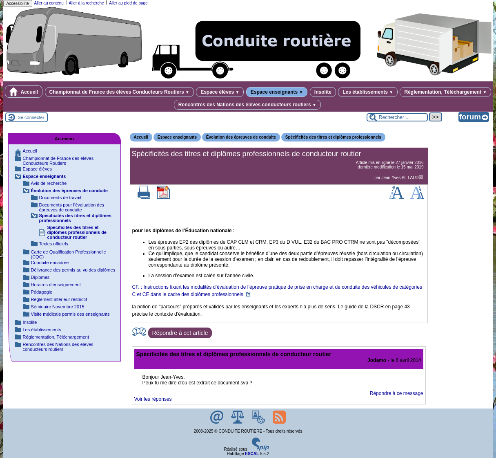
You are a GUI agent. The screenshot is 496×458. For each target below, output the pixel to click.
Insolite (322, 92)
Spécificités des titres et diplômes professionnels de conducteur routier (77, 232)
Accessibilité (18, 3)
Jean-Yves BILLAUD (399, 177)
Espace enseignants (277, 92)
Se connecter (31, 117)
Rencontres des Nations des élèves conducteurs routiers (247, 105)
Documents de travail (60, 197)
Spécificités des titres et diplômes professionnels (333, 137)
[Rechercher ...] (397, 117)
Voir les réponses (153, 399)
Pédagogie (42, 292)
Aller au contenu (49, 3)
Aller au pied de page (128, 3)
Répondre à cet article (180, 333)
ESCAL (252, 453)
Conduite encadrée (50, 262)
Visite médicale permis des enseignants (70, 314)
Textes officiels (53, 243)
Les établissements (368, 92)
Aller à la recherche (86, 3)
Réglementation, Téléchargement (445, 92)
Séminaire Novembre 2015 (58, 306)
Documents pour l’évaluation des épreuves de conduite (72, 207)
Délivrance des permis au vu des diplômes (73, 269)
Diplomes (40, 277)
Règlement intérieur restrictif (59, 299)
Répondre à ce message (396, 393)
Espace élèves (219, 92)
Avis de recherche (49, 183)
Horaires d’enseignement (56, 284)
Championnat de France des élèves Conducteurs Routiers (119, 92)
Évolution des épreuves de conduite (241, 137)
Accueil (23, 92)
